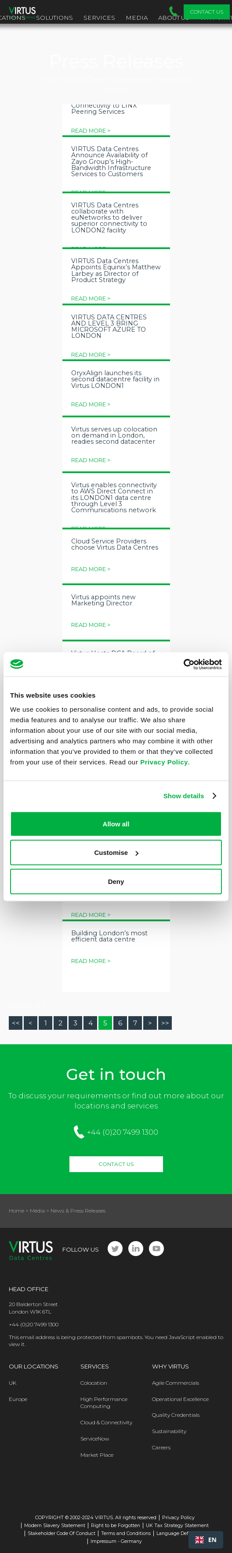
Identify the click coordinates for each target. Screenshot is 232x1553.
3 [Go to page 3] (75, 1023)
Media (137, 17)
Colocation (93, 1382)
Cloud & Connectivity (106, 1422)
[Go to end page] (165, 1023)
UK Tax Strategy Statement (177, 1525)
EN (206, 1539)
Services (99, 17)
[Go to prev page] (30, 1023)
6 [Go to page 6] (120, 1023)
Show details (183, 796)
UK (12, 1382)
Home (16, 1210)
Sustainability (169, 1431)
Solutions (54, 17)
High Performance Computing (103, 1403)
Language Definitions (180, 1533)
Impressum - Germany (116, 1541)
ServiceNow (94, 1438)
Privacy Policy (164, 761)
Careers (161, 1447)
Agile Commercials (175, 1382)
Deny (116, 881)
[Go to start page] (15, 1023)
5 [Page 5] (105, 1023)
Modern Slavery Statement (54, 1525)
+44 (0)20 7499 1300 (122, 1132)
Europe (18, 1399)
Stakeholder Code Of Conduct (61, 1533)
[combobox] (205, 1540)
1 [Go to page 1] (45, 1023)
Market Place (96, 1455)
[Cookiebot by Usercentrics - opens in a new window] (183, 664)
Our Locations (33, 1366)
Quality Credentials (175, 1415)
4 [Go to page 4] (90, 1023)
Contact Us (206, 11)
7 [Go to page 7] (135, 1023)
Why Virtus (170, 1366)
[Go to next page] (150, 1023)
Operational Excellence (180, 1399)
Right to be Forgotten (115, 1525)
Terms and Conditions (126, 1533)
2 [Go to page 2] (60, 1023)
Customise (116, 852)
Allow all (116, 823)
